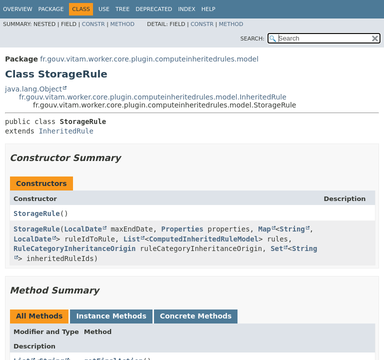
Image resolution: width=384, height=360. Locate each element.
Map (264, 229)
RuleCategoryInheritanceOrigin (75, 248)
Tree (123, 9)
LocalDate (83, 229)
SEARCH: (252, 39)
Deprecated (154, 9)
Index (186, 9)
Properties (183, 229)
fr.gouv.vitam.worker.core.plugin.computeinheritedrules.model (149, 59)
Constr (93, 24)
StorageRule (37, 214)
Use (104, 9)
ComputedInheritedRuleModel (203, 239)
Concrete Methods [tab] (196, 316)
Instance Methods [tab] (111, 316)
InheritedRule (66, 131)
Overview (17, 9)
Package (51, 9)
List (132, 239)
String (292, 229)
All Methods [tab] (39, 316)
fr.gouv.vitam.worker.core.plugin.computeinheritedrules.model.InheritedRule (152, 97)
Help (209, 9)
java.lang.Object (33, 89)
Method (122, 24)
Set (276, 248)
